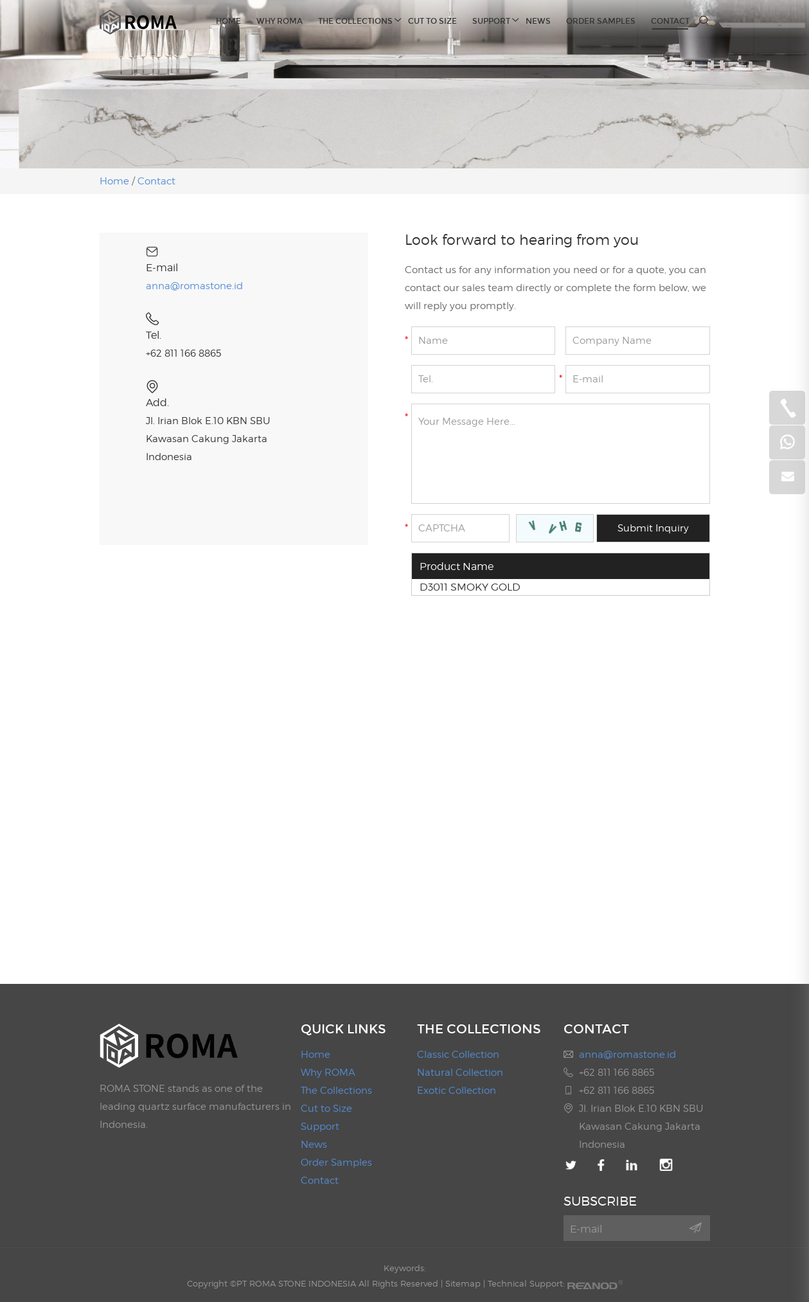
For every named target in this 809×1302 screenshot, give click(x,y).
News (538, 21)
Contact (670, 21)
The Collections (355, 20)
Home (228, 21)
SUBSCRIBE (600, 1201)
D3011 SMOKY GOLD (470, 587)
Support (491, 20)
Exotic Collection (456, 1090)
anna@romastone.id (194, 286)
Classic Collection (458, 1054)
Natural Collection (460, 1072)
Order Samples (601, 21)
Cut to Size (432, 21)
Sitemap (463, 1283)
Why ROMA (279, 21)
